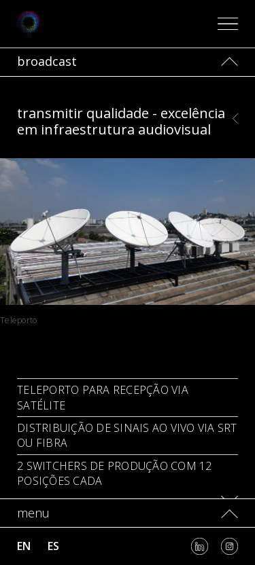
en (24, 546)
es (53, 546)
